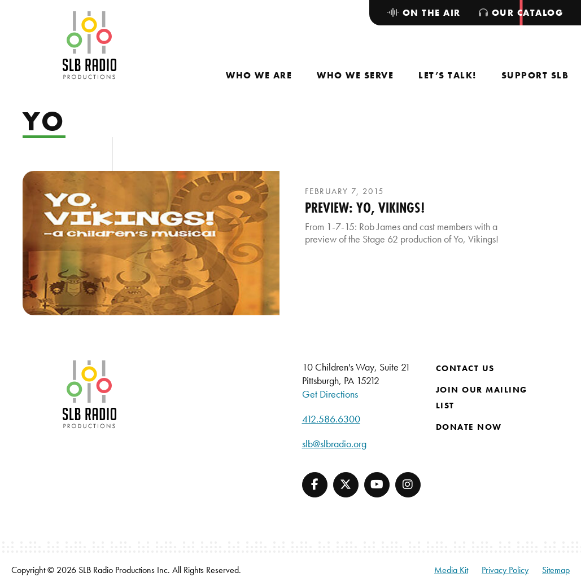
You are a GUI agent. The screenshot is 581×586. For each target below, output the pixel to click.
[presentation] (151, 243)
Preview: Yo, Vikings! (365, 207)
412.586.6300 (331, 418)
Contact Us (465, 368)
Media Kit (451, 570)
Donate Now (469, 427)
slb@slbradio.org (334, 443)
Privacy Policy (505, 570)
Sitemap (556, 570)
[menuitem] (258, 75)
